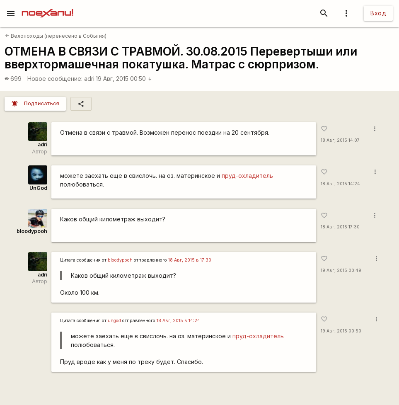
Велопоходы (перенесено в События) (56, 36)
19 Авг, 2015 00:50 (124, 78)
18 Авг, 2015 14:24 (340, 184)
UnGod (38, 188)
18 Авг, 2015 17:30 (340, 227)
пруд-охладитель (247, 175)
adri (89, 78)
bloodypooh (32, 231)
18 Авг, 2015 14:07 (340, 140)
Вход (378, 13)
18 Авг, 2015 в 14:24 (178, 320)
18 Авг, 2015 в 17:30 (189, 260)
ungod (114, 320)
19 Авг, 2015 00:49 (341, 270)
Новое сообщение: (54, 78)
